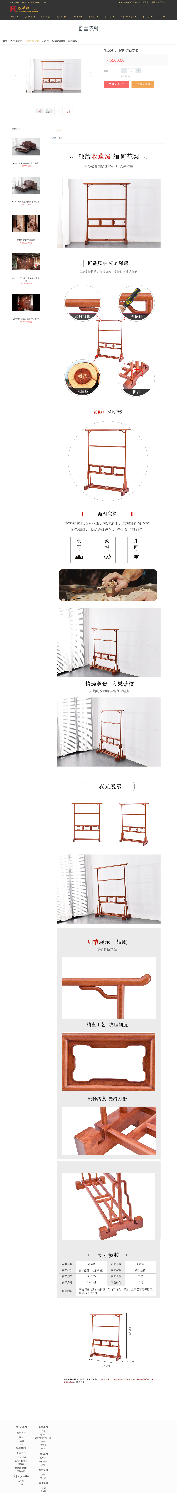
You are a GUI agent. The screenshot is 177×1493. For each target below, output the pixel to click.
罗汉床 (93, 41)
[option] (53, 76)
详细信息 (59, 130)
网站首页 (15, 16)
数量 (106, 71)
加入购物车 (116, 84)
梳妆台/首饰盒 (107, 41)
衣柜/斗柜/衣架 (80, 41)
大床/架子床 (64, 41)
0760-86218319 (19, 2)
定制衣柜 (121, 41)
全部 (54, 41)
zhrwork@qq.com (38, 2)
